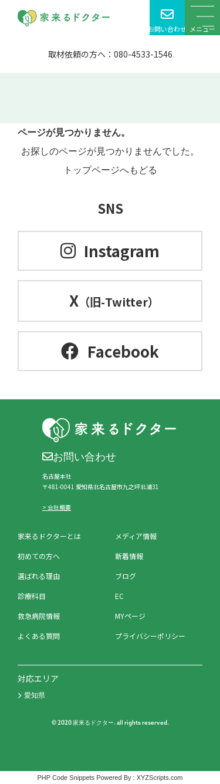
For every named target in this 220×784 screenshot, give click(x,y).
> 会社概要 (56, 507)
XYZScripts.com (160, 777)
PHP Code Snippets (65, 777)
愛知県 (31, 695)
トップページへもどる (110, 170)
